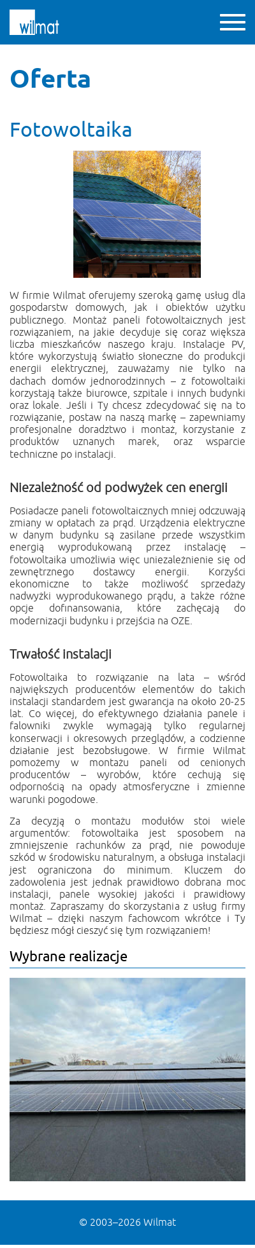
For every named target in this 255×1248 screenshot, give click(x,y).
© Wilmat (127, 1222)
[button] (232, 22)
